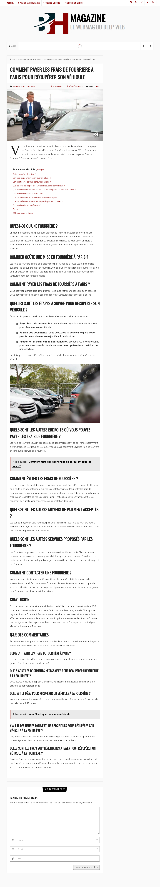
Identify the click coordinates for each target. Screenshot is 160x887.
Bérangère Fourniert (75, 86)
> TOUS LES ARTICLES (51, 3)
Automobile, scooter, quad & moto (29, 59)
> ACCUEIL (10, 3)
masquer (40, 170)
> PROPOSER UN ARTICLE (73, 3)
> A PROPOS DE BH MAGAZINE (28, 3)
